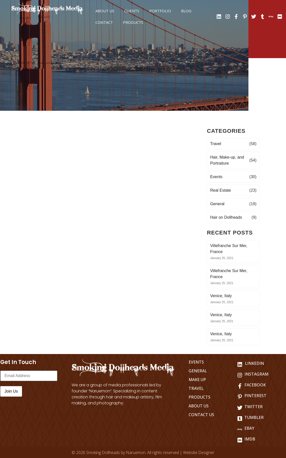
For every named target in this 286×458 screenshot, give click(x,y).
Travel (215, 144)
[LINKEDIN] (239, 364)
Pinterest (255, 395)
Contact (104, 22)
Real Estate (220, 190)
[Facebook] (239, 386)
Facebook (255, 385)
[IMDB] (239, 440)
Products (133, 22)
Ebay (249, 428)
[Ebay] (239, 429)
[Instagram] (239, 375)
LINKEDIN (254, 363)
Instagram (256, 374)
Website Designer (198, 452)
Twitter (253, 406)
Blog (186, 10)
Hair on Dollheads (226, 217)
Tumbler (254, 417)
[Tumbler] (239, 418)
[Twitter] (239, 407)
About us (104, 10)
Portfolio (160, 10)
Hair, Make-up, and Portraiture (227, 160)
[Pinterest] (239, 396)
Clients (131, 10)
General (217, 204)
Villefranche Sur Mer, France (228, 249)
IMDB (249, 439)
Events (216, 177)
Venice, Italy (221, 296)
